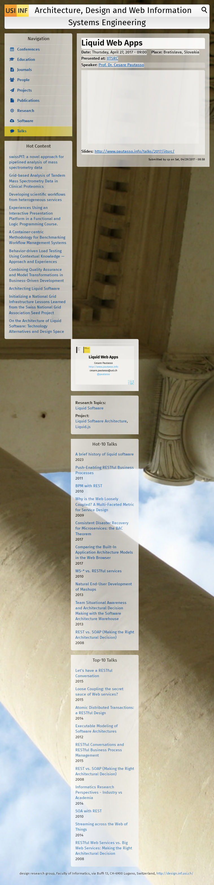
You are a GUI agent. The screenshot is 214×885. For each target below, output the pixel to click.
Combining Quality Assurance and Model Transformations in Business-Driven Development (36, 275)
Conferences (28, 49)
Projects (24, 90)
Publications (28, 101)
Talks (22, 131)
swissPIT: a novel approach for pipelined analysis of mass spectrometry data (36, 162)
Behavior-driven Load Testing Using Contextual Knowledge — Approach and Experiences (36, 256)
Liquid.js (83, 427)
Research (25, 111)
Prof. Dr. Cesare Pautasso (121, 65)
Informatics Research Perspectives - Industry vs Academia (98, 792)
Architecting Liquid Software (34, 289)
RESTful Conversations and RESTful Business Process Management (99, 750)
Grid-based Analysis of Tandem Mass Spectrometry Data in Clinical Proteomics (37, 181)
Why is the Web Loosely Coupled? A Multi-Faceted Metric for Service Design (104, 504)
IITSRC (112, 59)
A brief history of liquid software (104, 454)
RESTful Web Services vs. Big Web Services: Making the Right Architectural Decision (103, 848)
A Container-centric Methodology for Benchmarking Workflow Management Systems (37, 237)
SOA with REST (88, 811)
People (23, 80)
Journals (24, 70)
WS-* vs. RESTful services (98, 571)
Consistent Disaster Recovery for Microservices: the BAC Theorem (101, 528)
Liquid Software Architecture (101, 421)
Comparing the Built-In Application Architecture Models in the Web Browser (104, 552)
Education (26, 60)
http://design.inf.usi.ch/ (174, 873)
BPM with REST (88, 486)
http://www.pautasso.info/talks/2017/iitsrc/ (134, 152)
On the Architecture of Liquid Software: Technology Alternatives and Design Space (36, 326)
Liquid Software (89, 408)
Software (25, 121)
